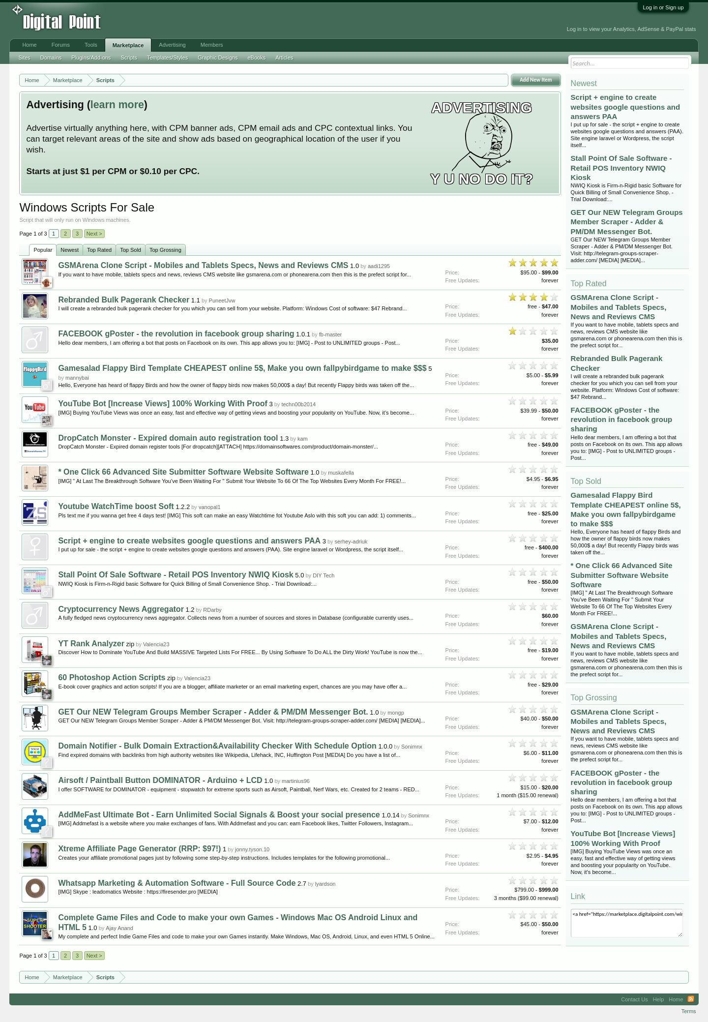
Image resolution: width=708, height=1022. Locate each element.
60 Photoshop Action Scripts (111, 677)
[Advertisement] (223, 20)
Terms (688, 1011)
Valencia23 (156, 644)
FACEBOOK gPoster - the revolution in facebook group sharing (176, 334)
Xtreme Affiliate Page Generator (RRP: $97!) (139, 848)
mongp (395, 713)
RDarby (212, 610)
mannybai (77, 378)
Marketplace (128, 45)
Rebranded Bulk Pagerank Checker (123, 300)
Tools (91, 45)
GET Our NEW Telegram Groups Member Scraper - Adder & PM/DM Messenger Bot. (213, 712)
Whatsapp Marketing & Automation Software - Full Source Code (176, 883)
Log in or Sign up (663, 7)
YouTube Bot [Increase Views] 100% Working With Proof (162, 403)
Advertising (172, 45)
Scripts (128, 57)
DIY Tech (323, 575)
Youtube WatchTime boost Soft (116, 506)
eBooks (256, 57)
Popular (42, 250)
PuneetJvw (222, 300)
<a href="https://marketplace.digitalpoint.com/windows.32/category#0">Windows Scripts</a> (627, 923)
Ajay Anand (119, 928)
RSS (691, 999)
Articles (284, 57)
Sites (24, 57)
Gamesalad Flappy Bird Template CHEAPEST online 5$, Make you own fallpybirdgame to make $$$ (242, 368)
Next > (94, 234)
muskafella (341, 473)
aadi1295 (379, 266)
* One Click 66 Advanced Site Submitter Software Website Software (183, 472)
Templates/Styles (167, 57)
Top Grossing (165, 250)
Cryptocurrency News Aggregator (120, 609)
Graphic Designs (217, 57)
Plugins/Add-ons (91, 57)
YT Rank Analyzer (91, 643)
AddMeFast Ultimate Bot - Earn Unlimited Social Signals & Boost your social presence (219, 815)
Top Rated (99, 250)
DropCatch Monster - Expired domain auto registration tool (168, 438)
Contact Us (634, 999)
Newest (69, 250)
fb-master (330, 334)
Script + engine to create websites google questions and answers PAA (189, 541)
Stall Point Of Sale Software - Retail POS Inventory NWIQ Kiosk (175, 575)
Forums (61, 45)
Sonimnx (411, 747)
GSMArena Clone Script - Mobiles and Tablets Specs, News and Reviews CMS (203, 265)
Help (658, 999)
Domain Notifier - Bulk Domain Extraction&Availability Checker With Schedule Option (217, 746)
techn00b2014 (298, 404)
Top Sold (130, 250)
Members (212, 45)
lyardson (325, 884)
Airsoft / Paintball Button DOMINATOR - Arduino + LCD (160, 780)
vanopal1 (210, 507)
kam (302, 439)
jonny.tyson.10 (252, 849)
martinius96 (296, 781)
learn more (117, 105)
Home (29, 45)
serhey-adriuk (351, 541)
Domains (50, 57)
